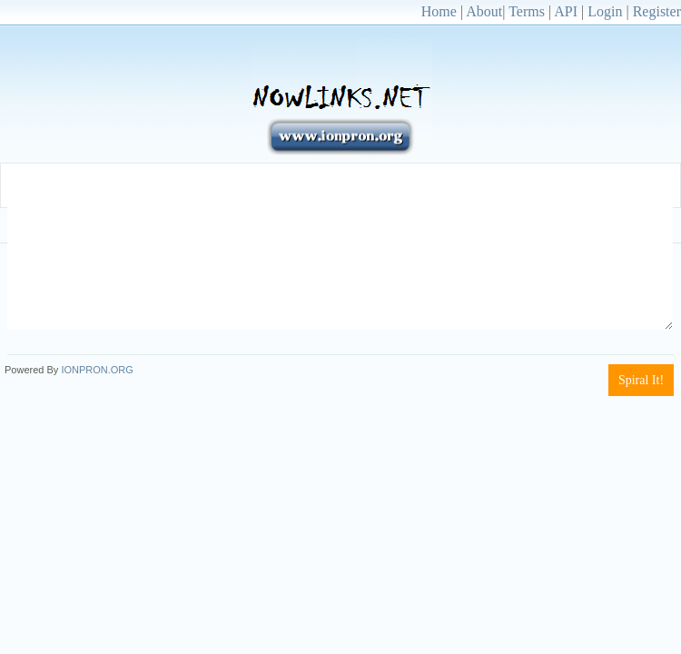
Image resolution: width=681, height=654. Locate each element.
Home (439, 11)
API (565, 11)
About (484, 11)
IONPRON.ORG (97, 369)
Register (657, 11)
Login (604, 11)
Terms (526, 11)
